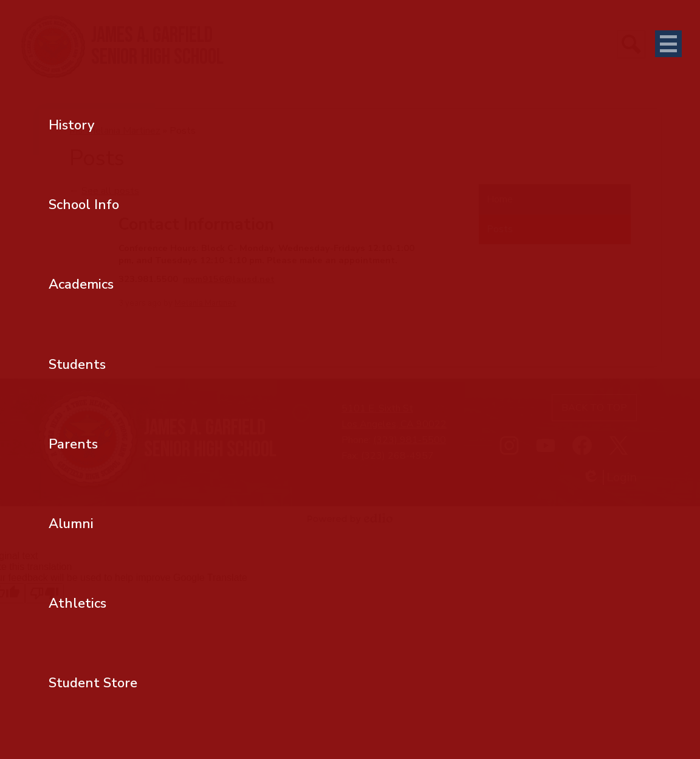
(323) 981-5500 (409, 440)
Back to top (594, 407)
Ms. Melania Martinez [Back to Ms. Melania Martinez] (114, 130)
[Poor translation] (44, 593)
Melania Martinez (205, 303)
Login (609, 477)
